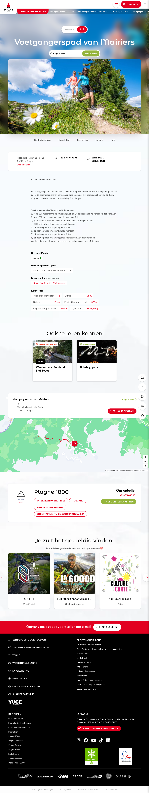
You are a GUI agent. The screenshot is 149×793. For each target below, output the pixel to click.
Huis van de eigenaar (86, 671)
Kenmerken (82, 139)
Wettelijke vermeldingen (43, 789)
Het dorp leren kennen (119, 501)
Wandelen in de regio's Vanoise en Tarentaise (91, 12)
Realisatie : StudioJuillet (88, 789)
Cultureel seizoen (120, 598)
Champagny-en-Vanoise (19, 727)
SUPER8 (29, 598)
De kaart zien (23, 164)
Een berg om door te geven (27, 639)
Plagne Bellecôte (15, 740)
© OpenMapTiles (111, 471)
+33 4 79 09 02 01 (66, 157)
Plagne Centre (14, 745)
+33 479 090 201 (128, 495)
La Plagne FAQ (18, 670)
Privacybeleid (65, 789)
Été (82, 29)
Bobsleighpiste (89, 367)
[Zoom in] (145, 457)
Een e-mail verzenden (96, 159)
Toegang (77, 500)
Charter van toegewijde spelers (91, 684)
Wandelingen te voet (121, 12)
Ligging (99, 139)
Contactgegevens (42, 139)
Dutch (116, 4)
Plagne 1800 (87, 344)
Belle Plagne (13, 754)
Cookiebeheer (111, 789)
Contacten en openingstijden (100, 728)
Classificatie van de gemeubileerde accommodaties (99, 649)
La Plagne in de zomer (60, 12)
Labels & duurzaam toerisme (89, 680)
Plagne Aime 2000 (16, 762)
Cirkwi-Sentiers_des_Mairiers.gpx (49, 283)
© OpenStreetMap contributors (130, 471)
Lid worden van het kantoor (89, 644)
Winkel (14, 655)
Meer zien (91, 53)
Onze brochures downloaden (28, 647)
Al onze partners (21, 694)
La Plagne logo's (84, 662)
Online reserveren (33, 11)
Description (64, 139)
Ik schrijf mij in (108, 627)
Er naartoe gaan (123, 411)
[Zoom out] (145, 461)
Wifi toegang (82, 666)
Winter (69, 29)
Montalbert (13, 732)
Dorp (112, 139)
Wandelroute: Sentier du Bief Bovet (51, 369)
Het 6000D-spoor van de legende (74, 598)
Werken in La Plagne (22, 663)
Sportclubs (17, 678)
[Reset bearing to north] (145, 466)
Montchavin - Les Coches (19, 723)
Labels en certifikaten (24, 686)
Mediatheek (82, 658)
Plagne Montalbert (46, 344)
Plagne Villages (15, 758)
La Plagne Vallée (15, 718)
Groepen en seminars (86, 689)
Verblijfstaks (82, 653)
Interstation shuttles (51, 500)
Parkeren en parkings (50, 507)
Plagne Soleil (14, 749)
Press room (82, 675)
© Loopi (145, 471)
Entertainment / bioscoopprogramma (60, 514)
